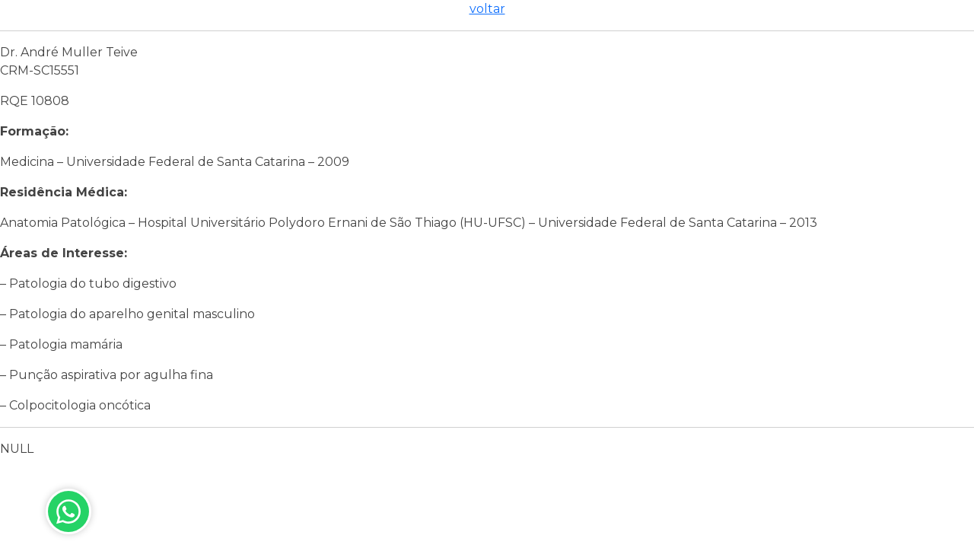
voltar (487, 9)
